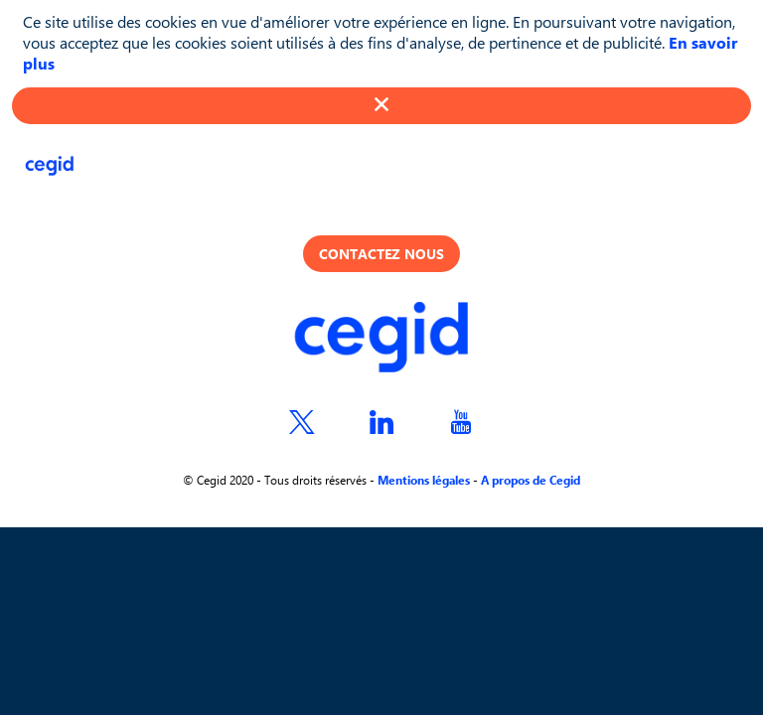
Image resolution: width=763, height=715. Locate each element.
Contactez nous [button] (381, 253)
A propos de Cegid (530, 480)
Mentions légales (424, 480)
